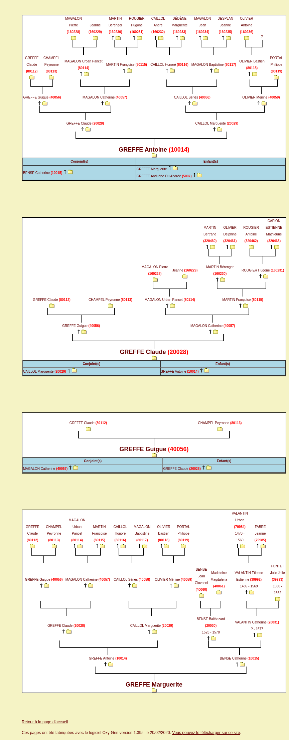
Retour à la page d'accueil (45, 722)
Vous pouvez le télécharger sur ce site (206, 732)
